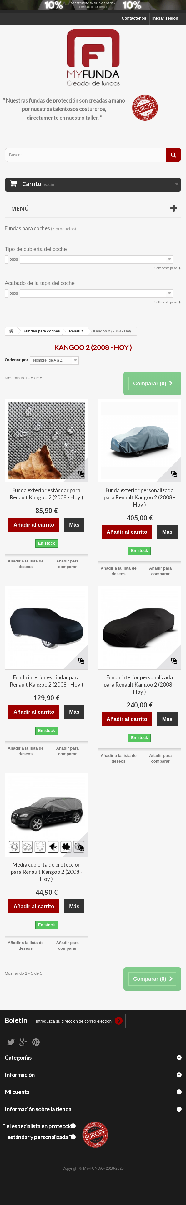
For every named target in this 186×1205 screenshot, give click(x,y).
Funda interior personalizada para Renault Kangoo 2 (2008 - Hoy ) (139, 684)
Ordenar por (16, 360)
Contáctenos (134, 18)
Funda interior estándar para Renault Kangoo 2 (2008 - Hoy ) (46, 681)
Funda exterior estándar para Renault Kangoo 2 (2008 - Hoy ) (46, 494)
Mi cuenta (17, 1091)
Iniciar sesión (165, 18)
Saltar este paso (166, 268)
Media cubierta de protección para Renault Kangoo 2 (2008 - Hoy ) (46, 871)
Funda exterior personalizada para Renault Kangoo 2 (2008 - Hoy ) (139, 497)
